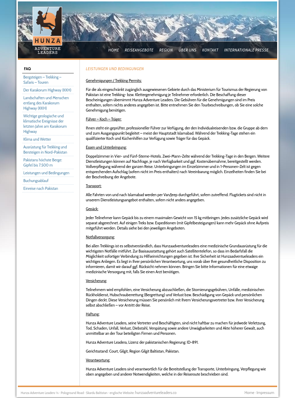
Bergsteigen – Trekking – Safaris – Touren (42, 80)
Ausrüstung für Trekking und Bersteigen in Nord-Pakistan (45, 149)
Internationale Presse (246, 50)
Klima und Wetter (37, 139)
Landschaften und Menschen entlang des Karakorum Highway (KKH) (46, 102)
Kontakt (210, 50)
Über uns (187, 50)
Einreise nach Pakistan (40, 188)
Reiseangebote (139, 50)
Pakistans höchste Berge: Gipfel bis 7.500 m (42, 162)
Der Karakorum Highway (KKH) (47, 90)
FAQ (27, 68)
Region (166, 50)
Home (113, 50)
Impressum (265, 392)
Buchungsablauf (35, 180)
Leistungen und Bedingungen (46, 173)
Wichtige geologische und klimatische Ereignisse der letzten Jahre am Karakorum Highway (45, 124)
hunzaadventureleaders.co (156, 392)
